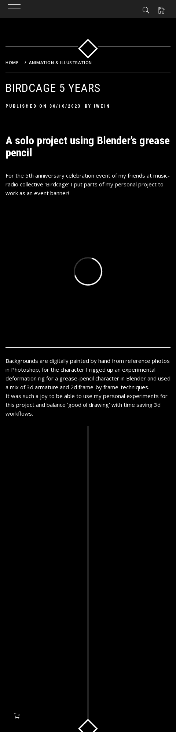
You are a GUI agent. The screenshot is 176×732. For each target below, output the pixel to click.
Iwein (102, 106)
